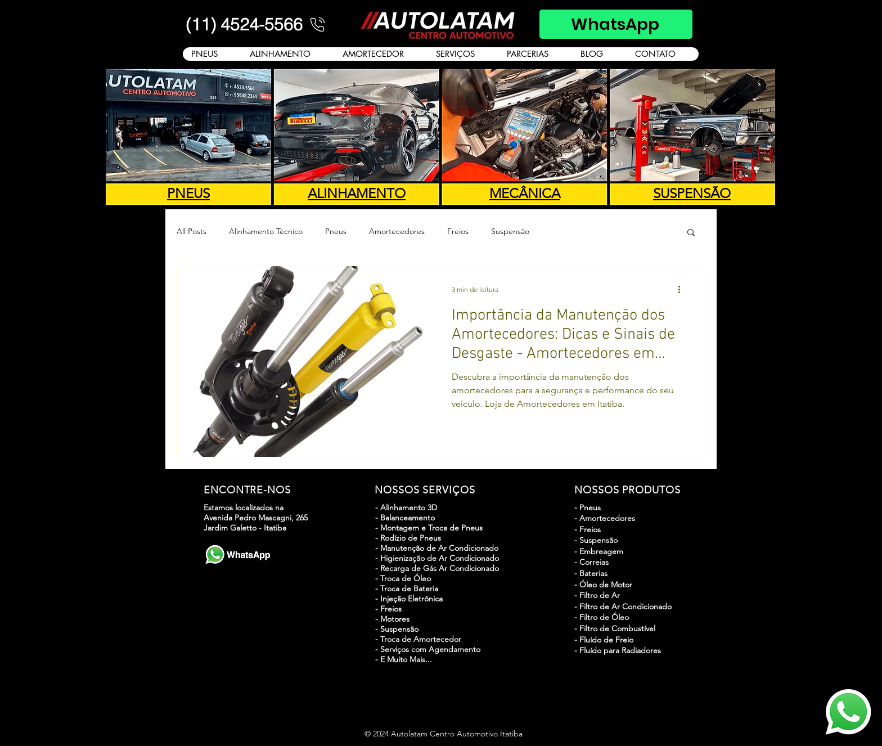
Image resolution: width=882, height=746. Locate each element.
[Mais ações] (683, 289)
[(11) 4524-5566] (256, 24)
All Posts (191, 231)
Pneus (335, 231)
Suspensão (510, 231)
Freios (458, 231)
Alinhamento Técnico (266, 231)
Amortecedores (397, 231)
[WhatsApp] (615, 24)
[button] (691, 233)
